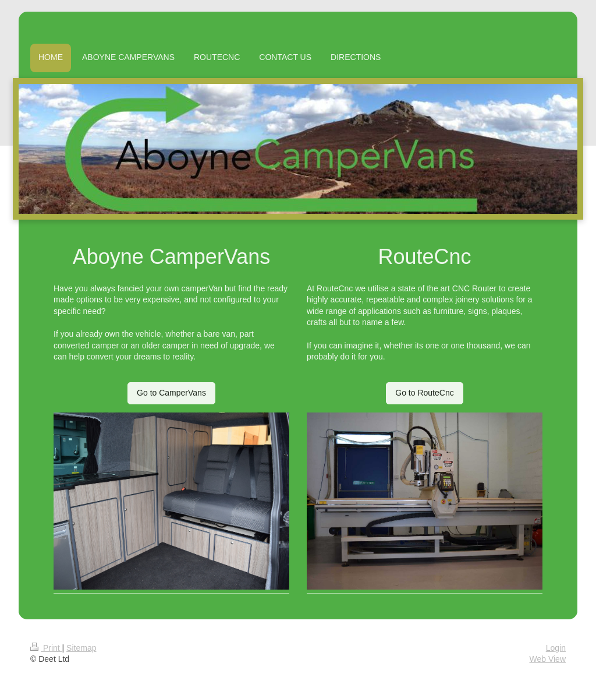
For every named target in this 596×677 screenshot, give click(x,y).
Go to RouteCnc (424, 392)
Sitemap (81, 648)
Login (556, 648)
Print (46, 648)
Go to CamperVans (171, 392)
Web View (547, 659)
